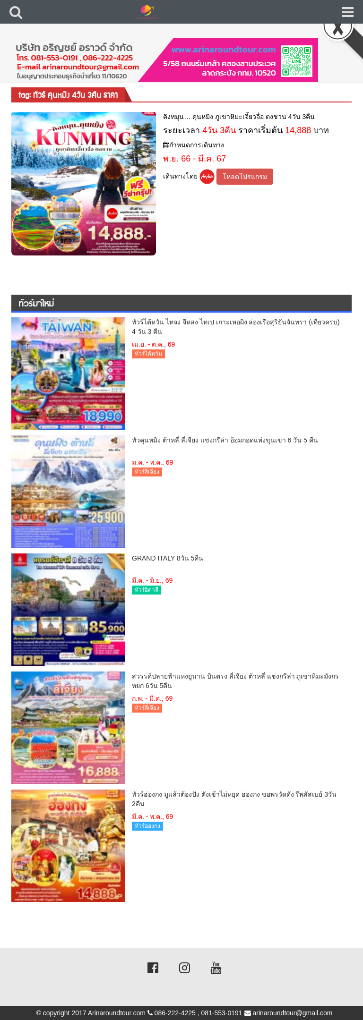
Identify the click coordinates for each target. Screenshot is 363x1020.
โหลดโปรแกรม (245, 176)
